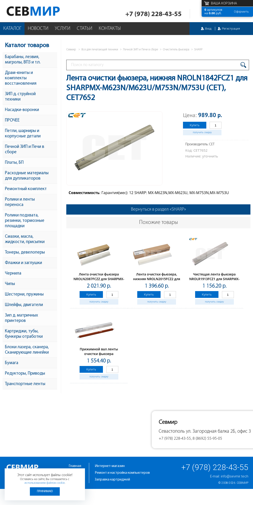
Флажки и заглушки (23, 263)
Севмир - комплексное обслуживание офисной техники (43, 11)
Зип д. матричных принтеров (21, 318)
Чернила (13, 273)
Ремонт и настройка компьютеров (122, 473)
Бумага (11, 363)
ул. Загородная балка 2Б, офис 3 (218, 431)
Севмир (242, 482)
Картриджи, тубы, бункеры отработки (24, 334)
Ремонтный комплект (26, 189)
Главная (75, 466)
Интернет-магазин (110, 466)
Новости (38, 28)
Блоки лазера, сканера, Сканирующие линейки (27, 350)
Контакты (110, 28)
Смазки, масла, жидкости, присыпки (25, 239)
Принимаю (45, 491)
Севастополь (172, 431)
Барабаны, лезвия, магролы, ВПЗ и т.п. (22, 60)
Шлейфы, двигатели (24, 305)
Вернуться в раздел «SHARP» (158, 209)
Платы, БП (14, 162)
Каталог (12, 28)
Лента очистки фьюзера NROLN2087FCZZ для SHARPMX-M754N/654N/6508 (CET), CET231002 (99, 281)
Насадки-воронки (22, 110)
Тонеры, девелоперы (25, 252)
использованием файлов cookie (45, 482)
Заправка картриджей (112, 479)
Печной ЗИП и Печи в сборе (24, 149)
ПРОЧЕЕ (12, 120)
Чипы (10, 284)
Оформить (241, 11)
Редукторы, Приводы (25, 373)
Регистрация (231, 28)
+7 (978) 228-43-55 (153, 14)
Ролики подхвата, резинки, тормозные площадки (24, 220)
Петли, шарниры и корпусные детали (23, 134)
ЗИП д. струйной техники (20, 97)
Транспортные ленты (25, 384)
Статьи (84, 28)
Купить (195, 125)
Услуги (62, 28)
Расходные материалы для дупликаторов (27, 176)
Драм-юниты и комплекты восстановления (20, 78)
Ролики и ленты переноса (20, 202)
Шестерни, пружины (24, 294)
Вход (208, 28)
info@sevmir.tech (234, 476)
